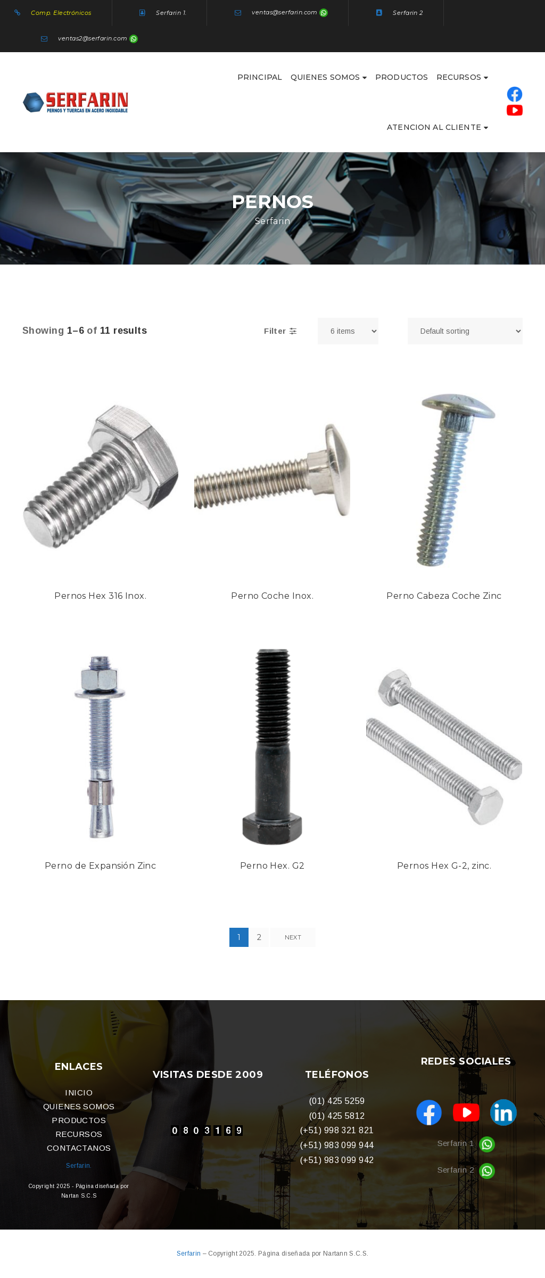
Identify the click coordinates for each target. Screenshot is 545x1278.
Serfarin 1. (171, 13)
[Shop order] (465, 331)
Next (293, 937)
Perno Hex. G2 (272, 866)
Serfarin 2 (408, 13)
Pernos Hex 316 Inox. (100, 596)
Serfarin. (79, 1165)
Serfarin (190, 1253)
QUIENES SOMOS (79, 1106)
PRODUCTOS (79, 1120)
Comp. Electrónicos (61, 13)
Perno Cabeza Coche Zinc (443, 596)
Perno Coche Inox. (272, 596)
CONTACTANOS (79, 1147)
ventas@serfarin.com (285, 13)
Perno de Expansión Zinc (100, 866)
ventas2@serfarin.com (92, 38)
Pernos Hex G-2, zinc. (444, 866)
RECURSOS (79, 1134)
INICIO (79, 1092)
